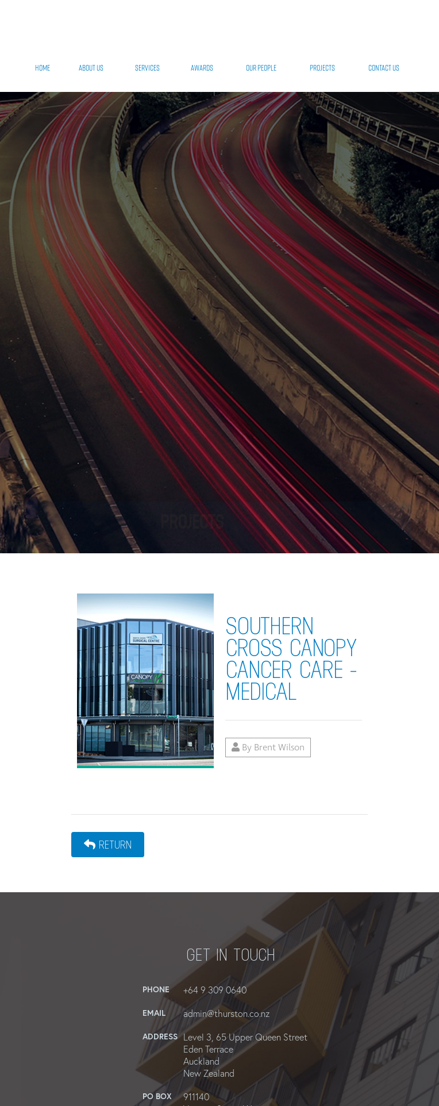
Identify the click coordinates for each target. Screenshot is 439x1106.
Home (42, 68)
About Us (91, 68)
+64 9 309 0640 (215, 990)
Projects (322, 68)
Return (108, 844)
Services (147, 68)
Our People (261, 68)
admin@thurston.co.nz (226, 1013)
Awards (202, 68)
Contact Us (383, 68)
